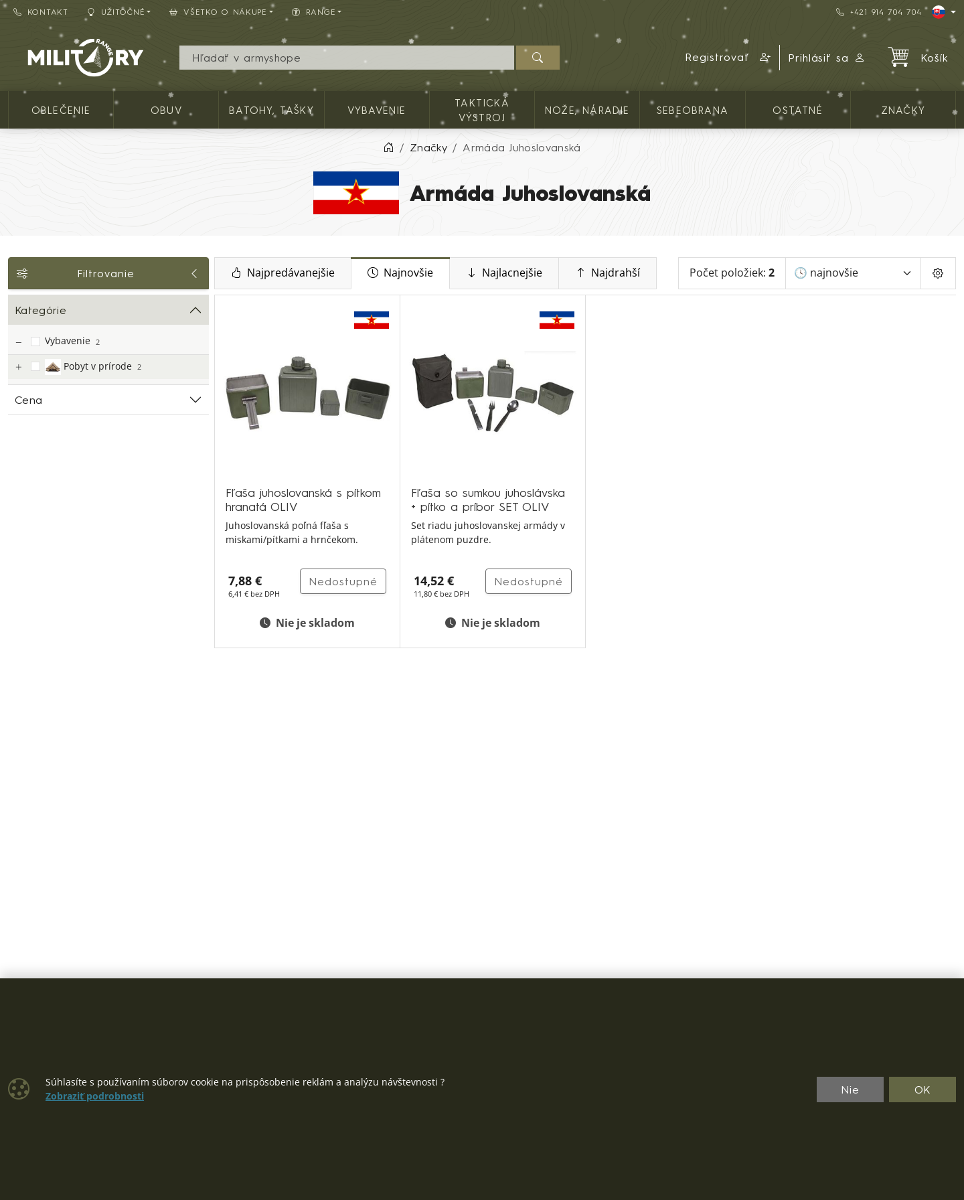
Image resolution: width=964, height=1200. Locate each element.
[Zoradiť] (853, 273)
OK (922, 1089)
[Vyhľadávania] (346, 58)
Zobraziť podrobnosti (95, 1096)
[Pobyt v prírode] (18, 367)
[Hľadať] (538, 58)
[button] (728, 57)
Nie (850, 1089)
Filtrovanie (108, 273)
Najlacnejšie (504, 273)
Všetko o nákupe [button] (218, 12)
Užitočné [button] (116, 12)
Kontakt (40, 12)
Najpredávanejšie (283, 273)
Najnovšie (400, 273)
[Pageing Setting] (938, 273)
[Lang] (944, 12)
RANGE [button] (313, 12)
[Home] (388, 147)
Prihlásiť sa (827, 57)
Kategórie (40, 310)
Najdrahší (607, 273)
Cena (28, 399)
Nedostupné (343, 581)
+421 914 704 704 (878, 12)
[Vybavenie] (18, 342)
